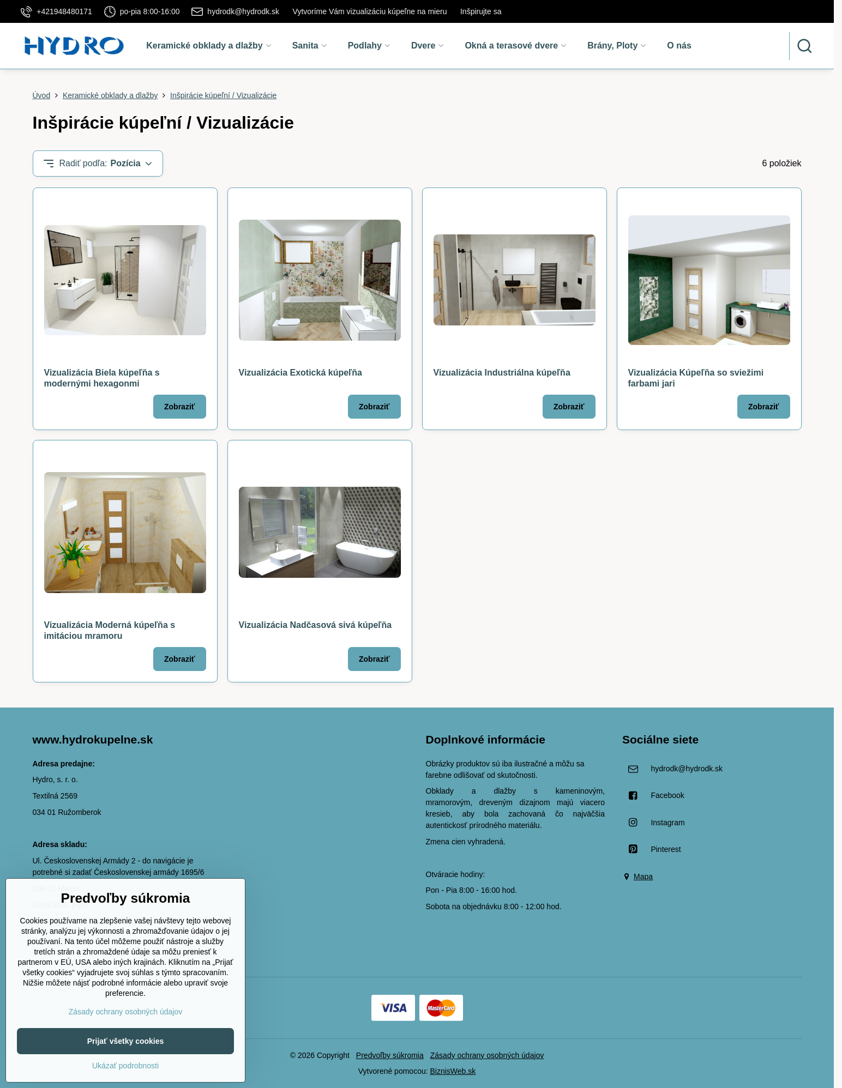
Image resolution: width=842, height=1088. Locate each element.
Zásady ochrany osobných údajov (487, 1055)
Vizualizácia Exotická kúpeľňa (300, 372)
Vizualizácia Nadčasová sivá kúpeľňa (315, 625)
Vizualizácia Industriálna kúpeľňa (502, 372)
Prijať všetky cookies (125, 1070)
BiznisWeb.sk (453, 1071)
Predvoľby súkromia (390, 1055)
